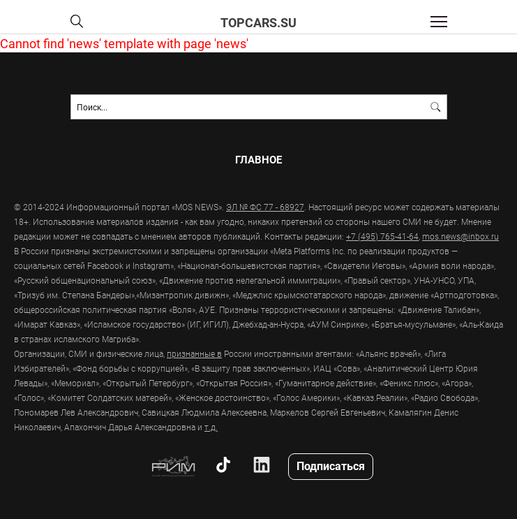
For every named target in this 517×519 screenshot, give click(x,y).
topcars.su (258, 22)
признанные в (194, 353)
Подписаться (331, 465)
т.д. (211, 426)
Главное (258, 159)
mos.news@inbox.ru (460, 236)
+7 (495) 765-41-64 (382, 236)
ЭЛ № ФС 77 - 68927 (265, 206)
